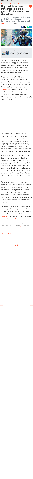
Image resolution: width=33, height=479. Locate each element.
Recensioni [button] (13, 3)
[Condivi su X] (25, 27)
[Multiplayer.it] (6, 0)
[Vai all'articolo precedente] (31, 303)
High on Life (14, 50)
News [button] (19, 3)
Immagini (27, 53)
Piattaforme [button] (4, 3)
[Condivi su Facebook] (22, 27)
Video (24, 3)
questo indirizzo (6, 89)
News (13, 53)
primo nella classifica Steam (10, 219)
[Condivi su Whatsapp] (28, 27)
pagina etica (19, 226)
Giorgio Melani (8, 23)
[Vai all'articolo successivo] (1, 303)
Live (28, 3)
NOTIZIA (2, 23)
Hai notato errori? (6, 233)
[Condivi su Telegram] (30, 27)
